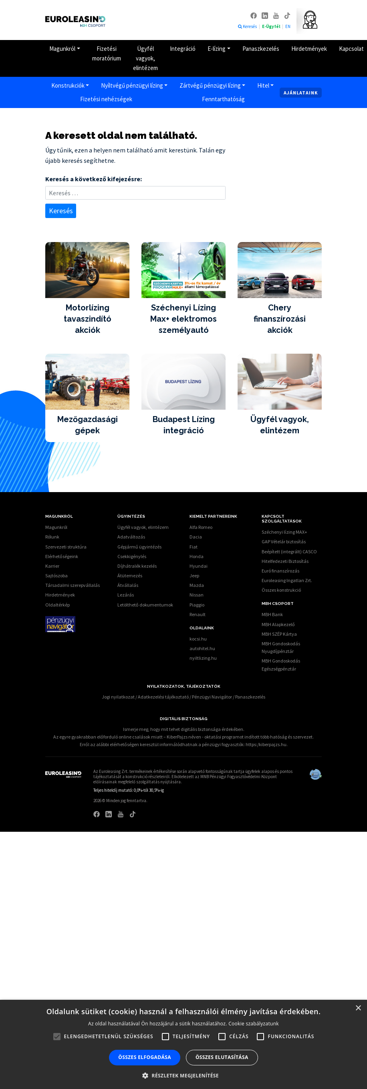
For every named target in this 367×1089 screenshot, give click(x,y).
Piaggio (197, 605)
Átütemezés (129, 576)
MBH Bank (272, 614)
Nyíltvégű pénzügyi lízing (132, 85)
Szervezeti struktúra (66, 547)
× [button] (358, 1008)
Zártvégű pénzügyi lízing (210, 85)
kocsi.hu (198, 639)
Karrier (52, 566)
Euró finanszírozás (280, 571)
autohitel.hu (202, 648)
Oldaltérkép (57, 605)
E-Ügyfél (271, 26)
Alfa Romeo (201, 527)
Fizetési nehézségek (106, 99)
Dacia (196, 537)
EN (287, 26)
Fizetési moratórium (106, 53)
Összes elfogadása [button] (144, 1057)
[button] (183, 1075)
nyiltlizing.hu (203, 658)
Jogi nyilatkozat (118, 697)
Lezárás (125, 595)
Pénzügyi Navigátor (212, 697)
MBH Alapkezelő (278, 624)
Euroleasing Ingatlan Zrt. (287, 580)
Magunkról (62, 48)
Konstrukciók (68, 85)
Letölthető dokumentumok (145, 605)
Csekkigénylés (131, 556)
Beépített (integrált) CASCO (289, 552)
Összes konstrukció (281, 590)
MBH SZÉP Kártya (279, 634)
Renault (198, 614)
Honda (197, 556)
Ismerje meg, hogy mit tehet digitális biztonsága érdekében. (183, 729)
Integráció (183, 48)
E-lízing (217, 48)
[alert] (183, 1044)
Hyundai (199, 566)
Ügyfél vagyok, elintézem (145, 58)
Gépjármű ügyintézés (139, 547)
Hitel (263, 85)
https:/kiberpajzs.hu (266, 744)
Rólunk (52, 537)
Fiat (194, 547)
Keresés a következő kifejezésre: (93, 179)
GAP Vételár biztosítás (284, 541)
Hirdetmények (309, 48)
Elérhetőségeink (61, 556)
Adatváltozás (131, 537)
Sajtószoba (56, 576)
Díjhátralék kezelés (137, 566)
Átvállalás (127, 585)
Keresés (247, 26)
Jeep (194, 576)
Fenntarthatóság (223, 99)
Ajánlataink (301, 93)
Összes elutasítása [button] (222, 1057)
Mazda (197, 585)
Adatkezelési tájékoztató (163, 697)
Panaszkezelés (260, 48)
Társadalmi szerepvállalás (72, 585)
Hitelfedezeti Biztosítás (285, 561)
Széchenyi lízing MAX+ (284, 532)
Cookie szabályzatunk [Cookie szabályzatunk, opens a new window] (253, 1023)
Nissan (197, 595)
